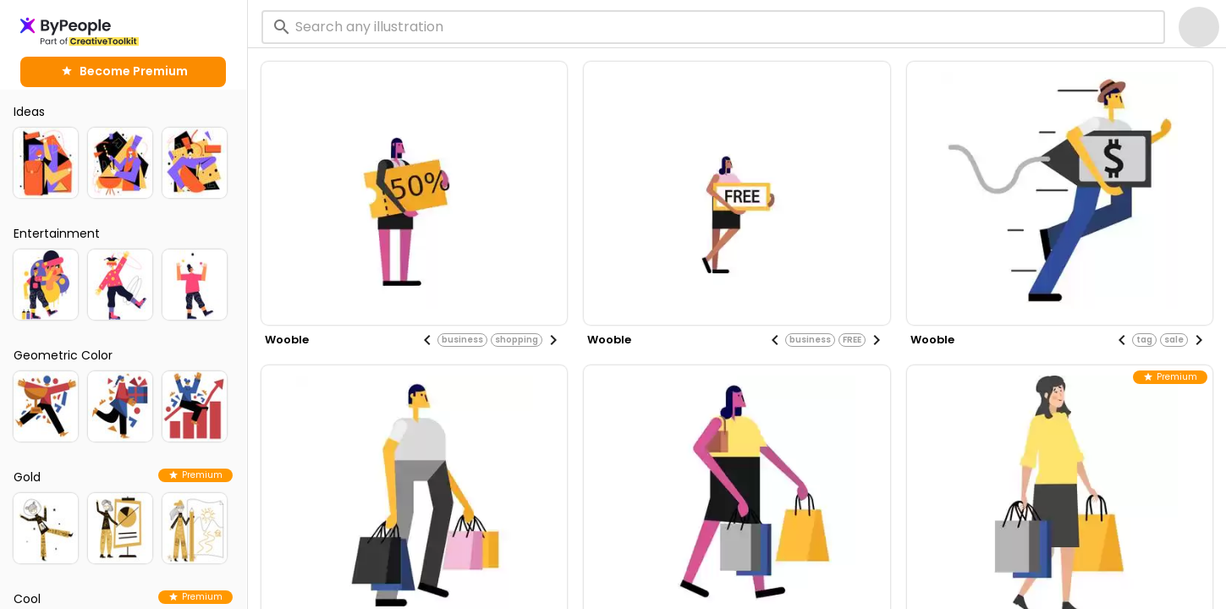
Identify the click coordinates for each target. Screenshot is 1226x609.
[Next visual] (553, 340)
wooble (287, 340)
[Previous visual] (427, 340)
